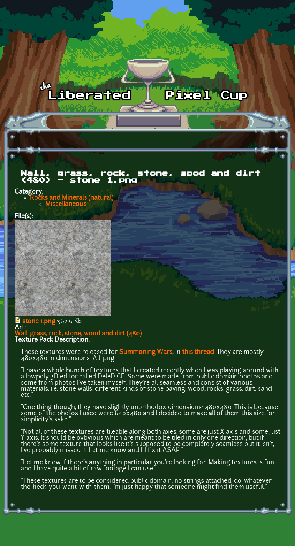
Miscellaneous (65, 204)
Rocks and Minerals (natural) (71, 198)
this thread (198, 352)
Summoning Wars (145, 352)
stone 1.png (38, 322)
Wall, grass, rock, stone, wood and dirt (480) (78, 334)
